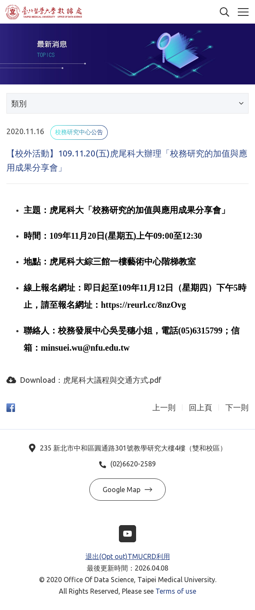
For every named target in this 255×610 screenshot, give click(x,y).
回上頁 (200, 407)
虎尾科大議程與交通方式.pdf (112, 380)
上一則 (164, 407)
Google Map (127, 489)
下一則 (237, 407)
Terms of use (175, 591)
